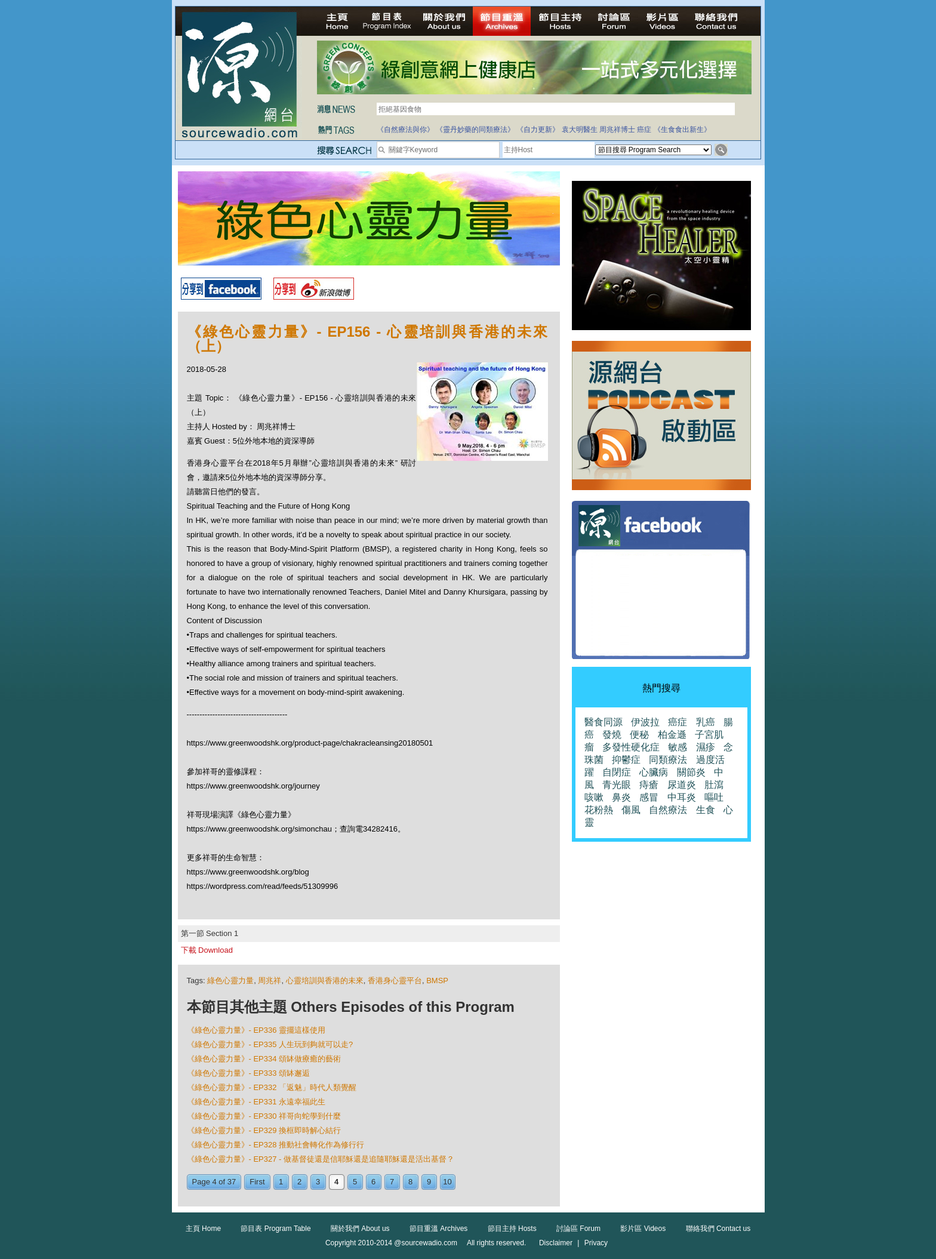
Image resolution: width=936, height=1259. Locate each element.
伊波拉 (645, 722)
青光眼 (616, 785)
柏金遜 (672, 734)
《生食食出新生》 (682, 129)
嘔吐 (713, 797)
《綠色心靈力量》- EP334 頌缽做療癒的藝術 (264, 1058)
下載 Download (207, 950)
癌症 (644, 129)
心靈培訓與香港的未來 (325, 980)
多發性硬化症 (631, 747)
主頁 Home (203, 1228)
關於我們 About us (360, 1228)
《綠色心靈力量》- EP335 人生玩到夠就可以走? (270, 1044)
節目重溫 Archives (438, 1228)
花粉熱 (598, 810)
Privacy (596, 1243)
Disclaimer (555, 1243)
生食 (705, 810)
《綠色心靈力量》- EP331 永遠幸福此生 (256, 1101)
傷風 (631, 810)
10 (447, 1181)
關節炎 (691, 772)
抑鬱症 (626, 760)
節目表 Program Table (275, 1228)
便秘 (639, 734)
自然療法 (668, 810)
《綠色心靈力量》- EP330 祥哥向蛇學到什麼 (264, 1116)
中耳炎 (681, 797)
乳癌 (705, 722)
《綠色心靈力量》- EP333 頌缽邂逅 (248, 1073)
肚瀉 (713, 785)
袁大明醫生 (580, 129)
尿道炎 (681, 785)
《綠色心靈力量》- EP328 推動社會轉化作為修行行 (276, 1144)
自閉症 (616, 772)
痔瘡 (648, 785)
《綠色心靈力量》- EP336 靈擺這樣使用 (256, 1030)
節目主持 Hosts (512, 1228)
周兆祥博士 (617, 129)
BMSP (437, 980)
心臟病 (653, 772)
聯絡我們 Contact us (718, 1228)
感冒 (648, 797)
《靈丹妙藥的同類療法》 (475, 129)
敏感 (677, 747)
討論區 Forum (578, 1228)
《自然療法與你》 (405, 129)
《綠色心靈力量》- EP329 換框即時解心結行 (264, 1130)
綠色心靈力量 (230, 980)
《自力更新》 (537, 129)
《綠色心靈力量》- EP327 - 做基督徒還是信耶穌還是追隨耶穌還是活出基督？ (321, 1159)
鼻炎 (621, 797)
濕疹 (705, 747)
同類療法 (668, 760)
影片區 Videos (643, 1228)
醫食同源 (603, 722)
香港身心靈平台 (395, 980)
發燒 (611, 734)
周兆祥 (269, 980)
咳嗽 (594, 797)
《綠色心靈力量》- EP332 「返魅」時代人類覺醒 (272, 1087)
